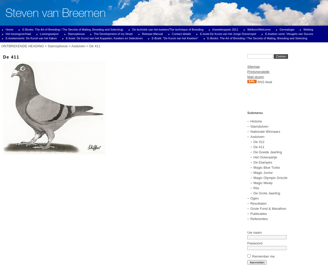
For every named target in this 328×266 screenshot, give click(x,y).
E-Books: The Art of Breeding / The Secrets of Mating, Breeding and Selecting (257, 38)
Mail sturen (255, 77)
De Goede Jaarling (267, 152)
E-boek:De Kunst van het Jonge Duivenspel (228, 33)
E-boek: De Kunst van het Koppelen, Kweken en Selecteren (104, 38)
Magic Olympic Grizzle (270, 178)
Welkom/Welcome (259, 29)
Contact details (181, 33)
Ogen (254, 198)
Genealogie (287, 29)
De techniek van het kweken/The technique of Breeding (167, 29)
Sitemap (253, 67)
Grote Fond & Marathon (268, 209)
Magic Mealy (263, 183)
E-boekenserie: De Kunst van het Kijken (31, 38)
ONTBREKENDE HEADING (22, 46)
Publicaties (258, 214)
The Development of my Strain (113, 33)
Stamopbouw (76, 33)
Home (9, 29)
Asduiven (78, 46)
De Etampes (262, 162)
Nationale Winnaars (265, 132)
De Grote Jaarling (266, 193)
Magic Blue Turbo (266, 167)
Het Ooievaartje (265, 157)
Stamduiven (259, 126)
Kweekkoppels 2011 (225, 29)
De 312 (258, 142)
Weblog (308, 29)
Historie (256, 121)
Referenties (259, 219)
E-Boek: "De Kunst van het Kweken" (175, 38)
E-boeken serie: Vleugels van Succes (289, 33)
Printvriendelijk (258, 72)
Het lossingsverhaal (18, 33)
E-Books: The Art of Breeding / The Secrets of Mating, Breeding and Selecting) (72, 29)
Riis (256, 188)
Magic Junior (263, 173)
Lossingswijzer (49, 33)
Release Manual (152, 33)
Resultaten (258, 203)
